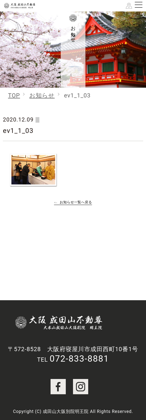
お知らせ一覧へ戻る (76, 202)
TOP (14, 95)
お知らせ (42, 95)
